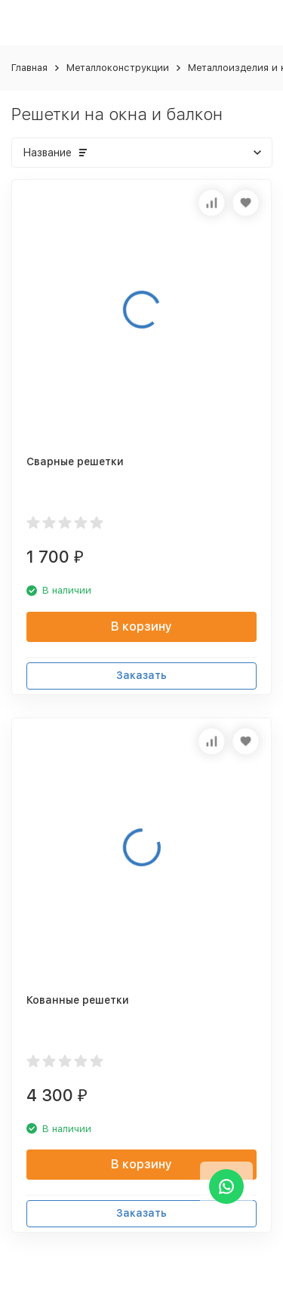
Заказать (141, 675)
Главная (29, 67)
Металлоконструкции (117, 67)
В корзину (141, 626)
